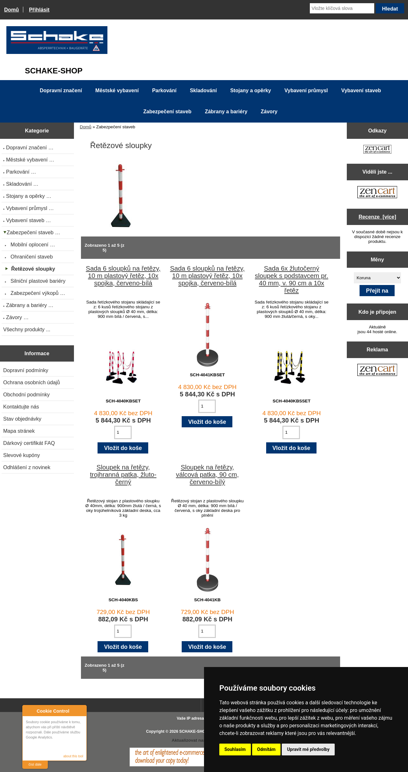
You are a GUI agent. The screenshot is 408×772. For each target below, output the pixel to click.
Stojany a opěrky (250, 90)
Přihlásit (39, 9)
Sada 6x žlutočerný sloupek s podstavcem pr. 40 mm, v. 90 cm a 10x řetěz (291, 279)
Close (81, 711)
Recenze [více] (377, 217)
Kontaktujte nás (21, 406)
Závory (269, 111)
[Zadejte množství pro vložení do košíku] (123, 432)
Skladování (203, 90)
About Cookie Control (29, 710)
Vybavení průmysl (306, 90)
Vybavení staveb (361, 90)
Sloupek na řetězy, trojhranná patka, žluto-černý (123, 474)
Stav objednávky (22, 419)
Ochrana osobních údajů (31, 382)
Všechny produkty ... (26, 329)
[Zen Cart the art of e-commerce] (377, 149)
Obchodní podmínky (26, 394)
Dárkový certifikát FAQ (29, 443)
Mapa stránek (19, 431)
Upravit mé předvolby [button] (308, 749)
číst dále (35, 764)
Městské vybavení (117, 90)
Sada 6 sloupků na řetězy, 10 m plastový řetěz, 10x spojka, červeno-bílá (123, 276)
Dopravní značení (61, 90)
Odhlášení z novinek (26, 467)
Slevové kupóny (21, 455)
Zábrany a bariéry (226, 111)
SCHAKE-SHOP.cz (196, 731)
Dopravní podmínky (25, 370)
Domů (11, 9)
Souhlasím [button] (235, 749)
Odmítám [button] (266, 749)
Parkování (164, 90)
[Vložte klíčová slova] (342, 8)
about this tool (73, 756)
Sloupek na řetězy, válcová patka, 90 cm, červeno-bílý (207, 474)
